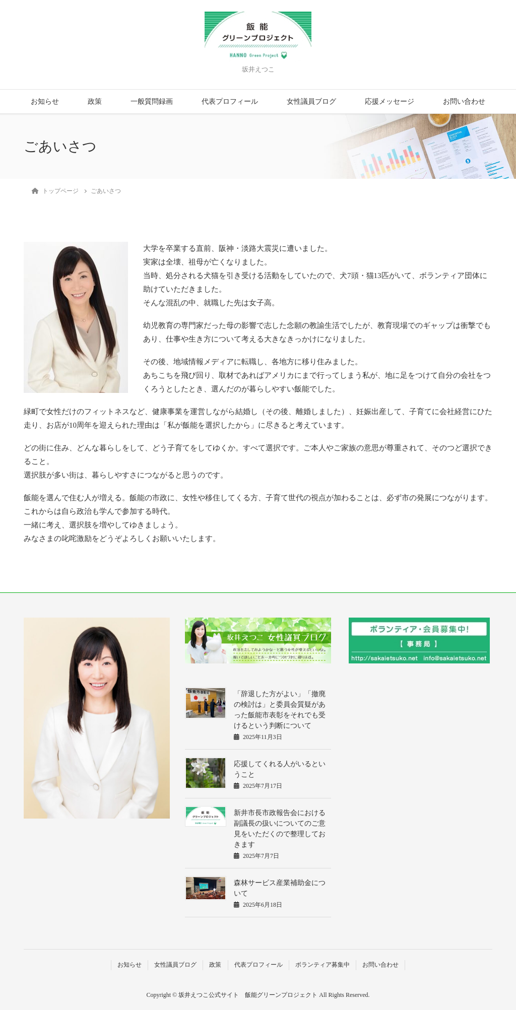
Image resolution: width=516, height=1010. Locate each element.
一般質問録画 (152, 101)
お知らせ (45, 101)
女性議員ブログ (311, 101)
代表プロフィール (230, 101)
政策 (95, 101)
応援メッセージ (389, 101)
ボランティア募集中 (322, 964)
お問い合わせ (464, 101)
